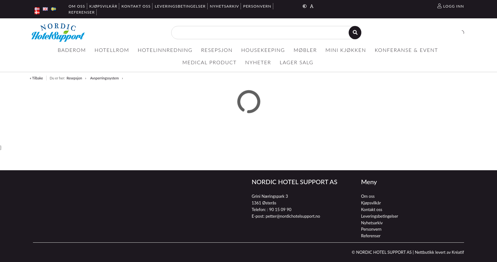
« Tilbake (36, 78)
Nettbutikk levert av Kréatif (439, 252)
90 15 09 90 (280, 209)
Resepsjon (74, 78)
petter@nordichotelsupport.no (293, 216)
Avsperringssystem (104, 78)
